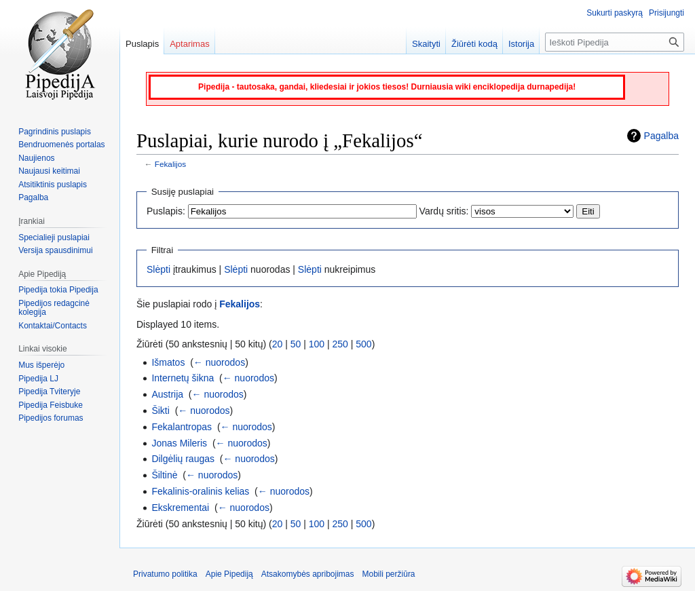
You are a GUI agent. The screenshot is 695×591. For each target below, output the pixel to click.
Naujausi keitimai (49, 171)
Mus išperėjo (41, 365)
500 (363, 344)
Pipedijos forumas (50, 418)
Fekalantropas (181, 426)
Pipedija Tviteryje (49, 391)
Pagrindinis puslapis (54, 131)
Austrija (167, 394)
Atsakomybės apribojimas (307, 574)
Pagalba (661, 135)
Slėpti (158, 269)
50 (295, 344)
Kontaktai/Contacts (52, 325)
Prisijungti (666, 13)
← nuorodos (219, 362)
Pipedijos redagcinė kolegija (54, 308)
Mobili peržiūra (388, 574)
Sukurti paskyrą (614, 13)
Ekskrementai (180, 507)
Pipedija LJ (38, 378)
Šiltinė (164, 475)
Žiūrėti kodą (474, 44)
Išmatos (168, 362)
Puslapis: (166, 211)
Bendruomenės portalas (61, 144)
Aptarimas (190, 44)
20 (277, 344)
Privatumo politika (165, 574)
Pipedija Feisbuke (50, 405)
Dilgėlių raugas (182, 458)
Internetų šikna (182, 378)
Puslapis (142, 44)
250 (340, 344)
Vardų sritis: (444, 211)
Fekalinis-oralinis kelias (200, 491)
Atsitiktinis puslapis (52, 184)
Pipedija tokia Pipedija (58, 289)
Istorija (521, 44)
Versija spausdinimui (55, 250)
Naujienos (36, 158)
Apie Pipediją (229, 574)
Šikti (160, 410)
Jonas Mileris (179, 443)
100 (316, 344)
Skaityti (426, 44)
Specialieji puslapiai (54, 237)
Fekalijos (170, 163)
